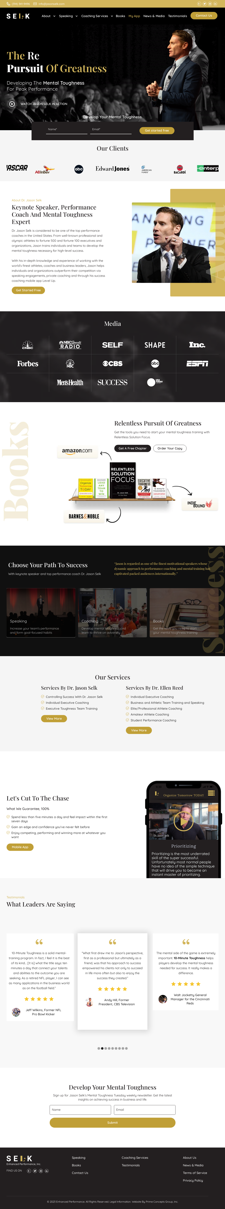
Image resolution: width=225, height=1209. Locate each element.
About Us (189, 1158)
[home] (19, 16)
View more (54, 719)
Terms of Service (195, 1173)
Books (120, 16)
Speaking (78, 1158)
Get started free (28, 290)
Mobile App (20, 847)
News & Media (154, 16)
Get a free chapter (133, 448)
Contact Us (204, 15)
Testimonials (177, 16)
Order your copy (170, 448)
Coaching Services (135, 1158)
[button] (48, 16)
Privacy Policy (193, 1180)
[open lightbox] (37, 104)
